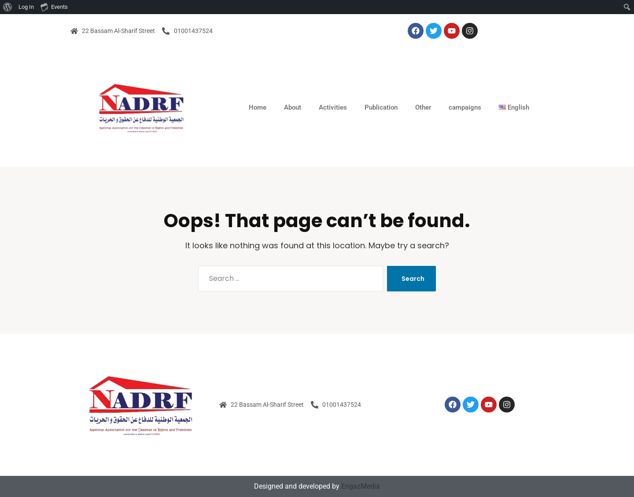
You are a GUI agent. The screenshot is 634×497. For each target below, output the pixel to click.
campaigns (465, 107)
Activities (333, 107)
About (292, 107)
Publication (381, 107)
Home (257, 107)
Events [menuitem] (54, 6)
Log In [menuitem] (26, 7)
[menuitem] (7, 7)
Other (423, 107)
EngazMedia (360, 486)
